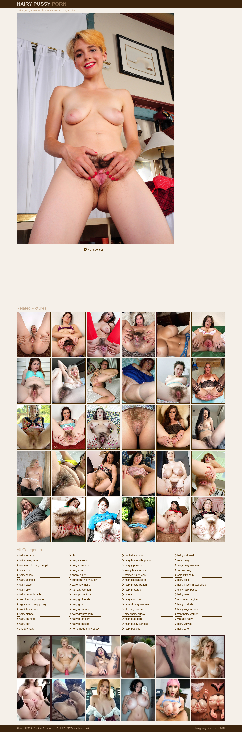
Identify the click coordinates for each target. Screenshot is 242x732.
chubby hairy (25, 628)
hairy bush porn (79, 618)
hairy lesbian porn (134, 579)
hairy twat (182, 594)
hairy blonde (25, 614)
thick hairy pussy (186, 589)
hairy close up (78, 560)
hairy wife (182, 628)
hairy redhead (184, 555)
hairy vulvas (183, 623)
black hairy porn (27, 609)
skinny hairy (183, 570)
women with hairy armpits (33, 565)
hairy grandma (79, 609)
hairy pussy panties (135, 623)
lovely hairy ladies (134, 570)
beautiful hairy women (31, 599)
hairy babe (24, 584)
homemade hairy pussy (84, 628)
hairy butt (23, 623)
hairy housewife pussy (136, 560)
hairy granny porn (81, 614)
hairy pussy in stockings (190, 584)
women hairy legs (134, 575)
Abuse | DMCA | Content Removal (34, 728)
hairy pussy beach (29, 594)
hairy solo (182, 579)
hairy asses (25, 575)
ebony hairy (77, 575)
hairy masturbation (134, 584)
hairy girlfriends (79, 599)
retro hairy (182, 560)
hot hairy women (133, 555)
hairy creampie (79, 565)
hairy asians (25, 570)
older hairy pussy (133, 614)
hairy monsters (79, 623)
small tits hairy (184, 575)
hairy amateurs (27, 555)
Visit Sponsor (93, 249)
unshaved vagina (186, 599)
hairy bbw (24, 589)
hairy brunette (26, 618)
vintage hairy (184, 618)
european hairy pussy (83, 579)
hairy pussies (131, 628)
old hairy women (133, 609)
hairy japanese (132, 565)
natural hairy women (135, 604)
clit (72, 555)
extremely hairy (79, 584)
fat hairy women (80, 589)
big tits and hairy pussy (31, 604)
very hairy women (186, 614)
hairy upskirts (184, 604)
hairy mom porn (132, 599)
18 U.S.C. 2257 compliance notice (73, 728)
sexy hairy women (187, 565)
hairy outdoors (132, 618)
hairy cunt (76, 570)
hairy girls (76, 604)
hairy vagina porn (186, 609)
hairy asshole (26, 579)
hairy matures (131, 589)
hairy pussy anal (27, 560)
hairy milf (128, 594)
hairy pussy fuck (80, 594)
